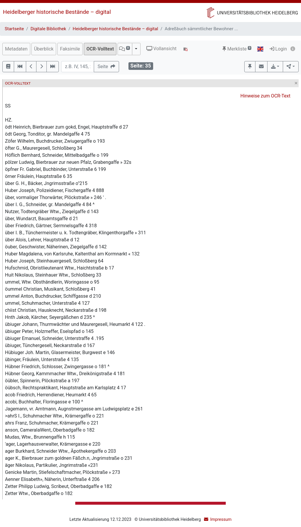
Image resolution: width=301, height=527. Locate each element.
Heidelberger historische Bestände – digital (57, 12)
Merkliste (237, 49)
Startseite (14, 28)
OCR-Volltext (100, 49)
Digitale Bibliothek (48, 28)
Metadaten (16, 49)
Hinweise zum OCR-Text (265, 96)
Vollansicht (161, 48)
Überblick (44, 49)
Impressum (220, 519)
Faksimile (70, 49)
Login (278, 49)
